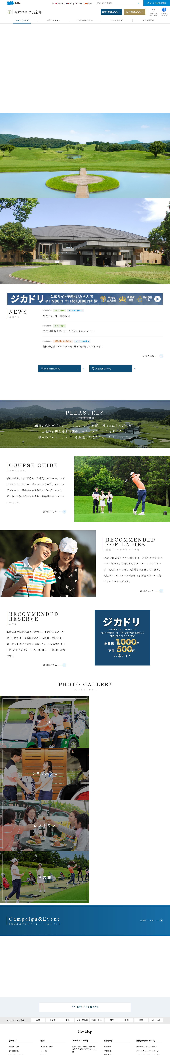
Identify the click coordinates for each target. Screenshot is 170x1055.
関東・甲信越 (82, 921)
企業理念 (107, 948)
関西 (112, 921)
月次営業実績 (141, 968)
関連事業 (107, 970)
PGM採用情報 (109, 997)
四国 (141, 921)
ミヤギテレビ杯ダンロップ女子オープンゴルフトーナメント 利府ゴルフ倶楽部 (84, 967)
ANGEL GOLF (14, 965)
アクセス (45, 1023)
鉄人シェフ (13, 983)
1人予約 (44, 952)
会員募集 (44, 981)
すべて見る (148, 356)
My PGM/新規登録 (158, 3)
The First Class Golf (16, 957)
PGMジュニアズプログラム (146, 948)
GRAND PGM (14, 952)
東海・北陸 (97, 921)
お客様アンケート (28, 1023)
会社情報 (107, 961)
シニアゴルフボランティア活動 (148, 957)
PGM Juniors (14, 970)
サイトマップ (147, 1023)
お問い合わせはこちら (88, 908)
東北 (67, 921)
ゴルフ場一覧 (109, 965)
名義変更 (44, 985)
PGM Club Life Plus (48, 1006)
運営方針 (107, 957)
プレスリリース (78, 985)
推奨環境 (98, 1023)
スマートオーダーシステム (19, 1004)
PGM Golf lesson (15, 961)
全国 (38, 921)
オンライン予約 (47, 948)
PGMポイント (14, 948)
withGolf (44, 957)
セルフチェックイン (16, 1000)
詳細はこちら (50, 512)
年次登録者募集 (15, 987)
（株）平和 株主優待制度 (146, 977)
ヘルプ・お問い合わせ (78, 1023)
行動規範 (107, 978)
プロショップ (14, 978)
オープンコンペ (15, 991)
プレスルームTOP (79, 981)
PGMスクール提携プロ (17, 996)
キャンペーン (46, 961)
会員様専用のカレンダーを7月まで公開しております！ (73, 347)
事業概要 (107, 952)
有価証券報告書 (142, 972)
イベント (44, 965)
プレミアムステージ (48, 990)
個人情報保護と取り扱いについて (121, 1023)
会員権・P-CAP (15, 974)
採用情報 (59, 1023)
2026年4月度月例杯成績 (56, 316)
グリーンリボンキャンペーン (147, 952)
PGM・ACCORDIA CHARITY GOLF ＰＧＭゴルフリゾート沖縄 (84, 950)
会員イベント (46, 1001)
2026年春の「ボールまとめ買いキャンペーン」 (69, 331)
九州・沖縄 (156, 921)
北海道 (53, 921)
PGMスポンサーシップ (81, 994)
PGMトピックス (78, 990)
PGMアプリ (13, 1009)
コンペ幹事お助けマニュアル (52, 970)
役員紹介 (107, 974)
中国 (126, 921)
